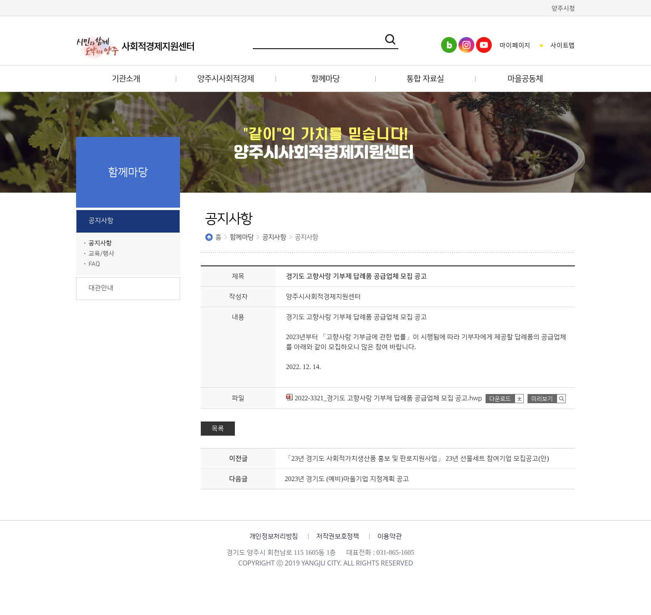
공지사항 (274, 237)
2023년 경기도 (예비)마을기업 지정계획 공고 (347, 479)
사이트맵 (562, 45)
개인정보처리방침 (273, 536)
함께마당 (242, 237)
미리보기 (542, 399)
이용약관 (389, 536)
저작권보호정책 (337, 536)
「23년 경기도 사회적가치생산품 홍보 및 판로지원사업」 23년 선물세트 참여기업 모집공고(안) (417, 458)
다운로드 (500, 399)
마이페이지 (515, 45)
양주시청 (563, 8)
